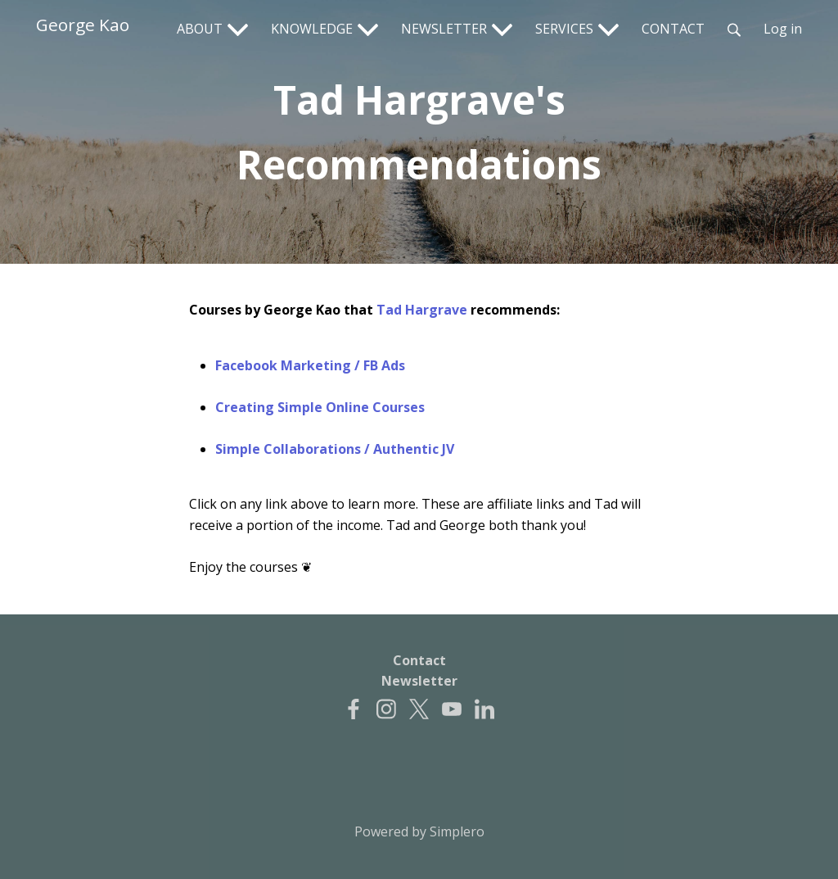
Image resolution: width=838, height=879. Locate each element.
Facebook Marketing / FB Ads (310, 365)
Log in (783, 29)
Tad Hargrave (421, 310)
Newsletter (419, 681)
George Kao (82, 24)
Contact (419, 660)
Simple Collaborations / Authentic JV (334, 449)
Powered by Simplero (419, 831)
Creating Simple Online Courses (320, 407)
